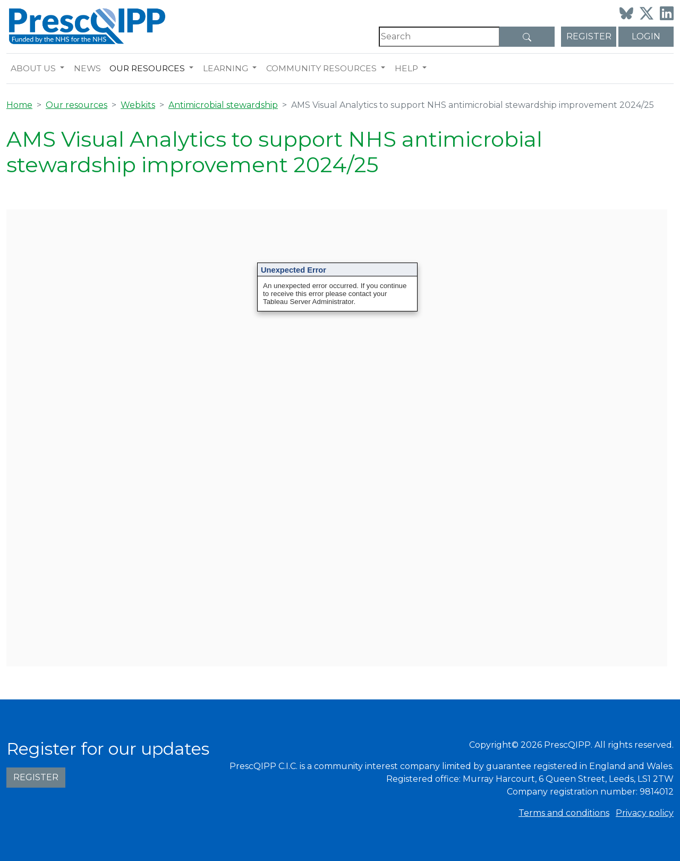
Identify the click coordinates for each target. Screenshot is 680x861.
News (87, 68)
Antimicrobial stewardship (223, 105)
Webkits (138, 105)
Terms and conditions (563, 813)
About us (33, 68)
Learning (225, 68)
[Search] (439, 37)
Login (646, 36)
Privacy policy (645, 813)
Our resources (147, 68)
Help (406, 68)
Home (19, 105)
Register (588, 36)
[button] (65, 68)
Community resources (321, 68)
